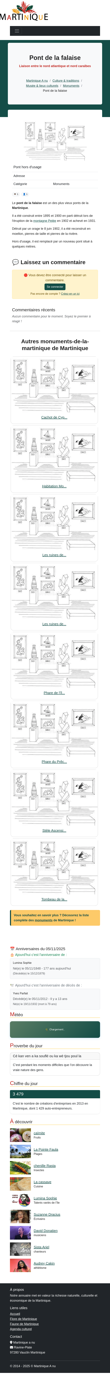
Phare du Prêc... (54, 762)
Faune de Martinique (24, 1324)
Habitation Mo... (54, 486)
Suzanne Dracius (47, 1214)
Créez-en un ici (70, 293)
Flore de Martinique (23, 1319)
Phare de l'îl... (54, 693)
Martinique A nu (37, 80)
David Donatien (46, 1231)
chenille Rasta (45, 1166)
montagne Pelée (44, 221)
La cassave (42, 1182)
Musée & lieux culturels (42, 86)
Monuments (71, 86)
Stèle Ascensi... (54, 830)
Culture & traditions (66, 80)
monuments (44, 920)
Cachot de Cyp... (54, 417)
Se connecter (55, 286)
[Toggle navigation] (17, 30)
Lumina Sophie (45, 1198)
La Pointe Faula (46, 1149)
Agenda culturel (21, 1329)
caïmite (39, 1133)
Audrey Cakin (44, 1263)
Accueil (15, 1314)
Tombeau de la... (54, 899)
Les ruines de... (54, 555)
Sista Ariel (41, 1247)
